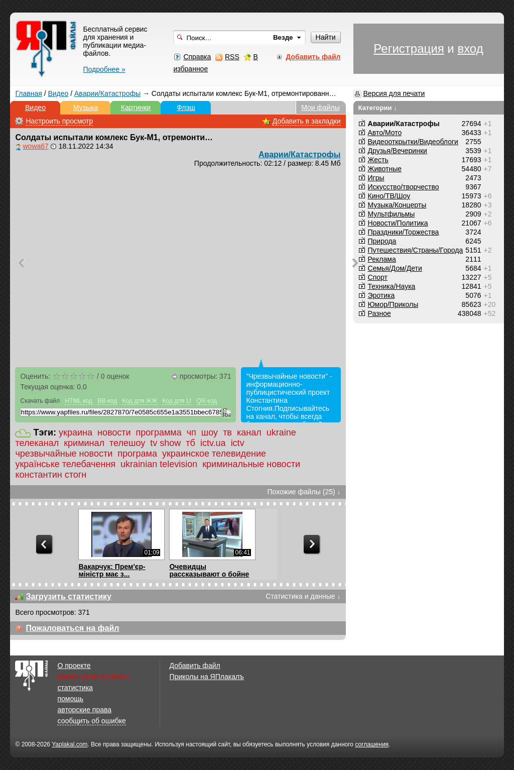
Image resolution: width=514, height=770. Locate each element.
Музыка (85, 107)
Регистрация (408, 48)
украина (75, 432)
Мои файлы (320, 107)
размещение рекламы (93, 677)
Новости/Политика (398, 223)
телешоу (127, 443)
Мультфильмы (391, 214)
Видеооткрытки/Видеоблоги (413, 142)
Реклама (382, 259)
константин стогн (50, 475)
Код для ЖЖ (139, 400)
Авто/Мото (385, 133)
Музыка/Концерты (397, 205)
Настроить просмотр (59, 121)
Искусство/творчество (403, 187)
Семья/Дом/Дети (395, 268)
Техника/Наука (392, 286)
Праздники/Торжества (403, 232)
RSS (232, 57)
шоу (209, 432)
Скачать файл (40, 400)
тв (227, 432)
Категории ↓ (378, 108)
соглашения (372, 744)
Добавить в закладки (307, 121)
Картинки (136, 107)
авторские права (84, 710)
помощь (70, 699)
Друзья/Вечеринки (397, 151)
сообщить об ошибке (91, 721)
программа (159, 432)
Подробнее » (104, 69)
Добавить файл (195, 666)
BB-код (107, 400)
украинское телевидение (214, 454)
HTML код (78, 400)
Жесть (378, 160)
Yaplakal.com (69, 744)
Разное (379, 313)
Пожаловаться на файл (72, 628)
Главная (28, 93)
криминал (84, 443)
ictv (237, 443)
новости (114, 432)
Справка (197, 57)
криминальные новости (251, 464)
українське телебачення (65, 464)
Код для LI (176, 400)
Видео (58, 93)
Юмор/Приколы (393, 304)
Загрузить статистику (68, 596)
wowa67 (35, 146)
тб (190, 443)
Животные (385, 169)
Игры (376, 178)
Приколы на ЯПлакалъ (207, 677)
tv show (165, 443)
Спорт (378, 277)
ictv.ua (213, 443)
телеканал (37, 443)
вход (470, 48)
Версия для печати (394, 93)
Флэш (186, 107)
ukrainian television (158, 464)
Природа (382, 241)
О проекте (73, 666)
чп (191, 432)
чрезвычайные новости (63, 454)
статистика (74, 688)
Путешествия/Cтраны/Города (415, 250)
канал (249, 432)
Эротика (381, 295)
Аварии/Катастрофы (107, 93)
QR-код (206, 400)
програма (137, 454)
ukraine (281, 432)
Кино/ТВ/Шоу (389, 196)
